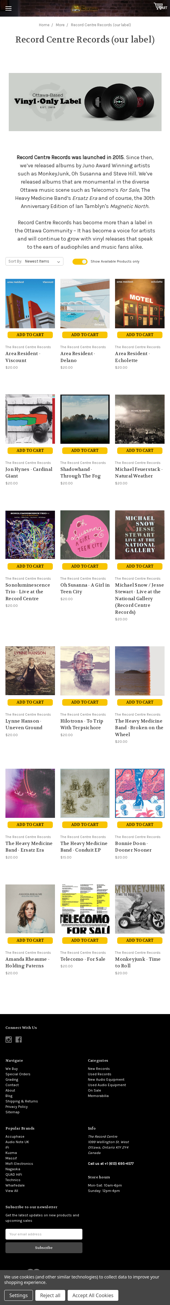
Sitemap (12, 1112)
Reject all (50, 1295)
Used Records (99, 1074)
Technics (13, 1180)
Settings (18, 1295)
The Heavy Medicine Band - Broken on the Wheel (139, 728)
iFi (7, 1147)
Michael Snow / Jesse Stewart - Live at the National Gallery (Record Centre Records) (139, 598)
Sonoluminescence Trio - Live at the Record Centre (27, 592)
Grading (11, 1079)
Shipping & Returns (21, 1101)
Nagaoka (12, 1169)
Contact (12, 1085)
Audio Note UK (17, 1142)
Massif (11, 1158)
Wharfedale (15, 1185)
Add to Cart (30, 334)
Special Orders (17, 1074)
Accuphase (14, 1136)
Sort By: (15, 261)
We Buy (11, 1069)
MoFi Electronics (19, 1164)
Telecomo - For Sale (83, 959)
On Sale (94, 1090)
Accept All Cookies (93, 1295)
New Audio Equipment (106, 1079)
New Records (99, 1069)
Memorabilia (98, 1096)
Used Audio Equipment (107, 1085)
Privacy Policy (16, 1107)
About (10, 1090)
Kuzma (11, 1153)
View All (11, 1191)
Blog (8, 1096)
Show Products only (115, 261)
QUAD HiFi (13, 1174)
